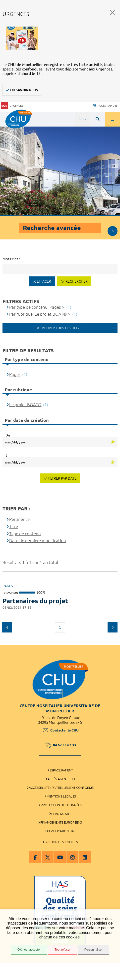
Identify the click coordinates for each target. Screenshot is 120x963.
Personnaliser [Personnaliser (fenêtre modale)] (93, 949)
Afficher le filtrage (113, 231)
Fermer (112, 12)
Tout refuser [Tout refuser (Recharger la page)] (62, 949)
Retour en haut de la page (113, 642)
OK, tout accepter (29, 949)
